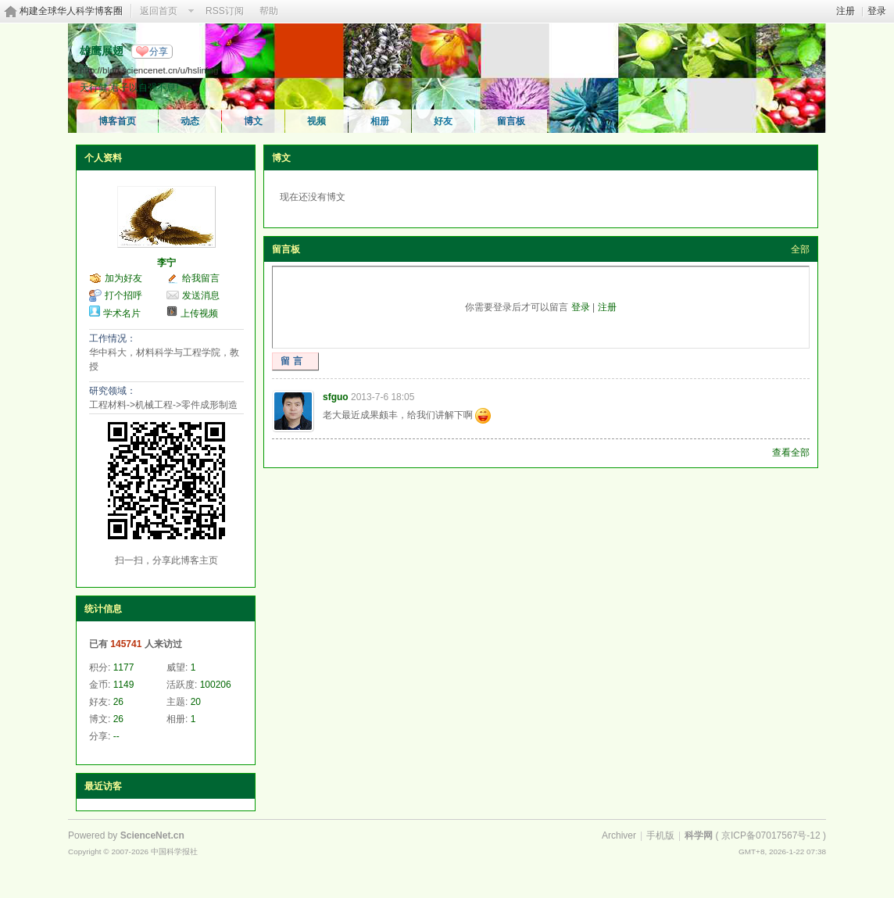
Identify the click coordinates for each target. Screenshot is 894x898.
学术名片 (122, 313)
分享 (158, 51)
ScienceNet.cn (152, 835)
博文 (253, 121)
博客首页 (117, 121)
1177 (123, 667)
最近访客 (103, 786)
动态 (190, 121)
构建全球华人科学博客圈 (71, 10)
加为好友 (123, 278)
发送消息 (201, 295)
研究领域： (112, 390)
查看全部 (791, 452)
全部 (800, 249)
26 (118, 701)
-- (116, 736)
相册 (379, 121)
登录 (876, 10)
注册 (845, 10)
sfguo (336, 397)
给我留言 (201, 278)
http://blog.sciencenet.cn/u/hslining (149, 70)
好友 (443, 121)
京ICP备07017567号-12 (771, 835)
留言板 (511, 121)
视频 (316, 121)
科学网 (699, 835)
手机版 (660, 835)
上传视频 (199, 313)
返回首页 (158, 10)
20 (196, 701)
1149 (123, 684)
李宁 (166, 262)
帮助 (268, 10)
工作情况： (112, 338)
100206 (215, 684)
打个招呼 (123, 295)
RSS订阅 (225, 10)
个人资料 (103, 157)
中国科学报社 (174, 851)
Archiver (619, 835)
